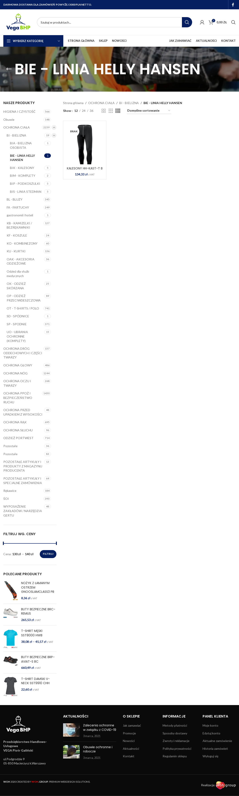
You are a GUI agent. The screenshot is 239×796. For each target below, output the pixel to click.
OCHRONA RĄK (15, 422)
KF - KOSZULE (17, 235)
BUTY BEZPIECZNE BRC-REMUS (38, 611)
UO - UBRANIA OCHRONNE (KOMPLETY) (17, 336)
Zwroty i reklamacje (176, 741)
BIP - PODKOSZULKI (25, 183)
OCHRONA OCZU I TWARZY (17, 383)
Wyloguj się (210, 756)
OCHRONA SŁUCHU (18, 430)
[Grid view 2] (104, 111)
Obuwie (8, 119)
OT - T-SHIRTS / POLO (23, 308)
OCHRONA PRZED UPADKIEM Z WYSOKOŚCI (22, 412)
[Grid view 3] (111, 111)
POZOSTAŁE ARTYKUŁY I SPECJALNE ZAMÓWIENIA (22, 480)
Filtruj (48, 553)
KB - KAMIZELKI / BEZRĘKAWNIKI (19, 225)
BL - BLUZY (14, 199)
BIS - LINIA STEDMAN (25, 191)
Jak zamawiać (132, 725)
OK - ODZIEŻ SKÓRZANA (16, 286)
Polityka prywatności (177, 748)
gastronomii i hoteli (20, 215)
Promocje (129, 733)
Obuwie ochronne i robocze (97, 749)
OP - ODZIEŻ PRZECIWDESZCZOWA (24, 298)
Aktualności (131, 748)
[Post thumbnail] (71, 730)
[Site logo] (17, 22)
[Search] (114, 22)
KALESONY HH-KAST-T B (85, 168)
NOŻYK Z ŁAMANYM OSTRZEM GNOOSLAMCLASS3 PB (37, 587)
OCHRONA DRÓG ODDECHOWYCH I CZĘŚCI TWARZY (22, 353)
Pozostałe (10, 446)
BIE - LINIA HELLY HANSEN (22, 158)
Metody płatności (175, 725)
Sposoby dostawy (175, 733)
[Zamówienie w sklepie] (149, 111)
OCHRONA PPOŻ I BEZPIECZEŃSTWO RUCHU (17, 397)
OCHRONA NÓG (15, 373)
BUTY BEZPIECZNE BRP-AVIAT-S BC (38, 659)
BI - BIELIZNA (16, 135)
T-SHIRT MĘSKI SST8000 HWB (31, 633)
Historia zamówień (215, 748)
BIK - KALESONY (22, 168)
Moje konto (210, 725)
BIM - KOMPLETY (22, 175)
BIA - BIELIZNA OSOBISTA (21, 145)
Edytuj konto (211, 733)
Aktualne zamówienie (217, 741)
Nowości (129, 741)
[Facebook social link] (233, 4)
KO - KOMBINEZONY (22, 243)
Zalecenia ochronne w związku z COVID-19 (99, 727)
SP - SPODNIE (17, 324)
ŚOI (6, 499)
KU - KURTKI (16, 251)
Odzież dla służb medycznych (18, 273)
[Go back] (8, 69)
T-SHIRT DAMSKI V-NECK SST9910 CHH (35, 681)
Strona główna (73, 103)
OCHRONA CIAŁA (16, 127)
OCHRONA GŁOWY (17, 365)
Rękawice (9, 490)
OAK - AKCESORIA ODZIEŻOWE (20, 261)
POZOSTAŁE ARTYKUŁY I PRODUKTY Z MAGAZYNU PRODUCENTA (22, 466)
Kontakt (128, 756)
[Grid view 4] (118, 111)
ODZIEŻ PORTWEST (18, 438)
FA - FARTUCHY (18, 207)
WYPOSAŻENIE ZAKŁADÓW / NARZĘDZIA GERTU (22, 511)
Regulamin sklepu (175, 756)
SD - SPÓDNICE (18, 316)
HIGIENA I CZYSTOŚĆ (19, 111)
